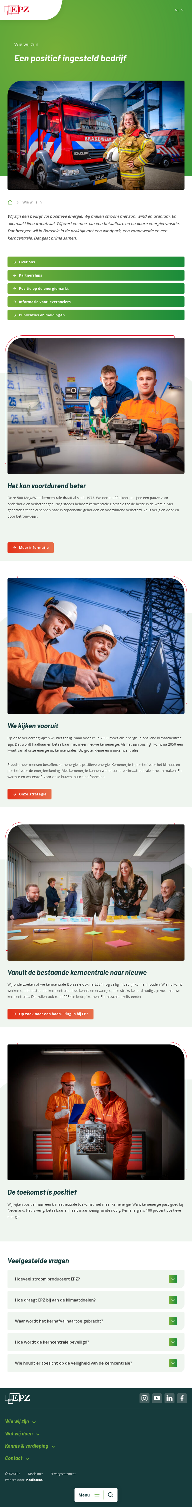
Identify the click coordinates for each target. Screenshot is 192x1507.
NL (177, 10)
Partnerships (30, 275)
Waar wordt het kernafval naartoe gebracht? (59, 1321)
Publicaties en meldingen (42, 315)
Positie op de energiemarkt (44, 288)
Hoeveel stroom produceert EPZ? (47, 1279)
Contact (13, 1458)
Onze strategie (32, 794)
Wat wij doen (19, 1433)
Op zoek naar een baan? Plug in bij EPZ (53, 1013)
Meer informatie (34, 547)
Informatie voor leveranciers (45, 301)
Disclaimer (35, 1474)
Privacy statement (63, 1474)
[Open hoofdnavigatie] (89, 1495)
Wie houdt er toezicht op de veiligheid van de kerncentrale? (73, 1363)
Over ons (27, 262)
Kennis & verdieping (26, 1446)
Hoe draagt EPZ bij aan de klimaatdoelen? (55, 1300)
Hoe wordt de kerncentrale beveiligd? (52, 1342)
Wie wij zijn (17, 1421)
